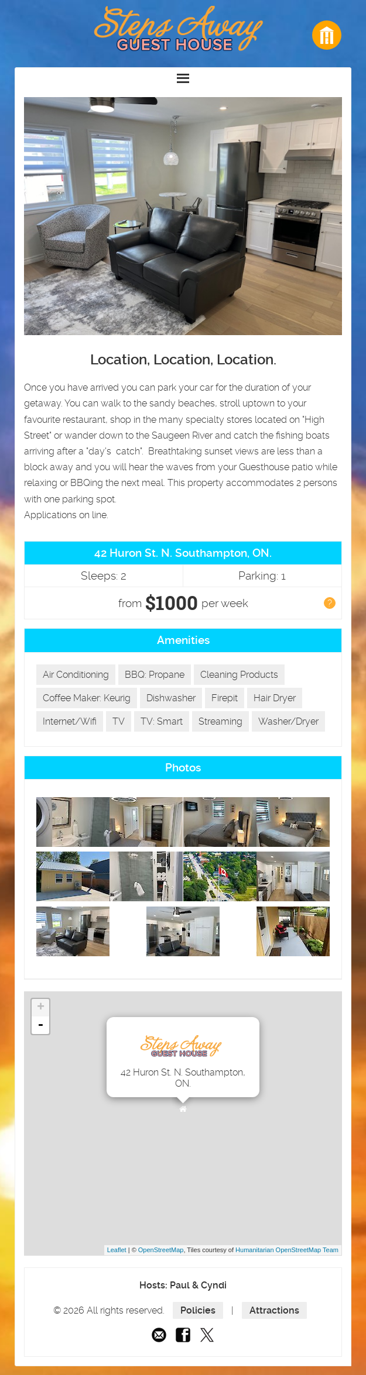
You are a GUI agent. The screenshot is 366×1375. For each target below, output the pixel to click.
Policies (198, 1310)
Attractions (274, 1310)
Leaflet (116, 1249)
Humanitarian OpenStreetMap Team (286, 1249)
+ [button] (41, 1007)
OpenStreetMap (161, 1249)
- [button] (40, 1025)
